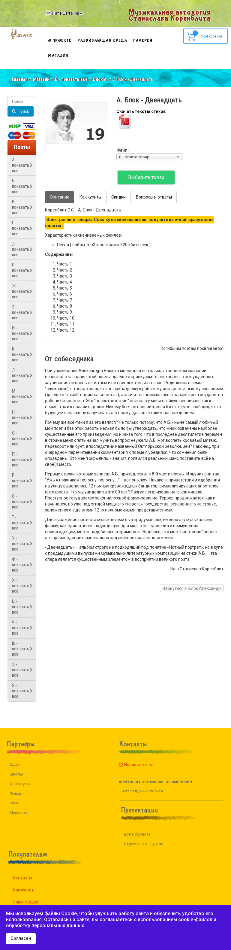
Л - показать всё (20, 375)
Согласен (20, 938)
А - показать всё (20, 165)
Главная (20, 79)
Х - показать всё (20, 586)
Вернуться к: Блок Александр (192, 588)
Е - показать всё (20, 270)
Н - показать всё (20, 417)
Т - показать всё (20, 522)
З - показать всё (20, 312)
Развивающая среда (102, 40)
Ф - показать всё (20, 565)
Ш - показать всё (20, 649)
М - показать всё (20, 396)
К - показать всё (20, 354)
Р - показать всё (20, 480)
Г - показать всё (20, 228)
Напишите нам (129, 764)
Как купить (90, 197)
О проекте (59, 40)
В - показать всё (20, 207)
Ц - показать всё (20, 607)
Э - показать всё (20, 670)
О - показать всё (20, 438)
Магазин (58, 55)
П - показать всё (20, 459)
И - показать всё (20, 333)
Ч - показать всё (20, 628)
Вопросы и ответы (154, 197)
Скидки (118, 197)
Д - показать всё (20, 249)
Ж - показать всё (20, 291)
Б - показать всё (71, 79)
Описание (59, 197)
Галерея (142, 40)
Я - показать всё (20, 691)
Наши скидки (32, 902)
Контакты (29, 878)
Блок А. (100, 79)
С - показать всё (20, 501)
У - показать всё (20, 544)
